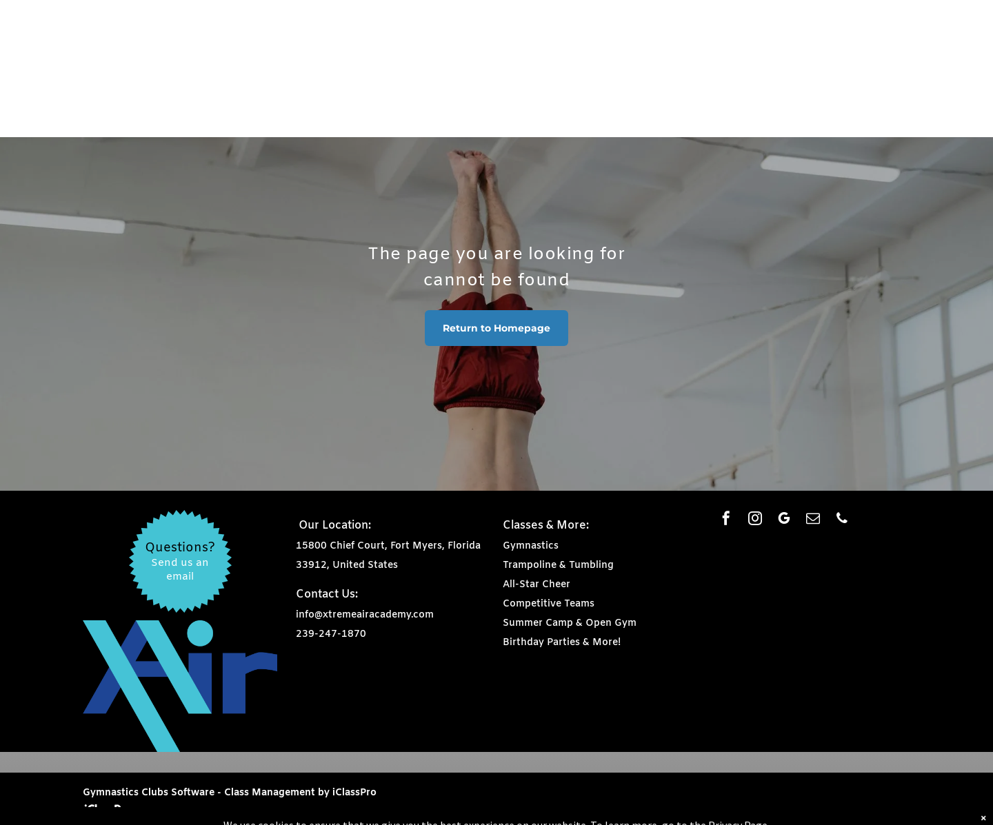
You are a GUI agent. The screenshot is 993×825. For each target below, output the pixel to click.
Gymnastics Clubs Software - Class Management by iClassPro (230, 792)
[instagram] (755, 520)
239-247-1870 (331, 634)
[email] (813, 520)
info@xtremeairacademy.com (365, 615)
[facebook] (726, 520)
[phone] (842, 520)
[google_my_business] (784, 520)
